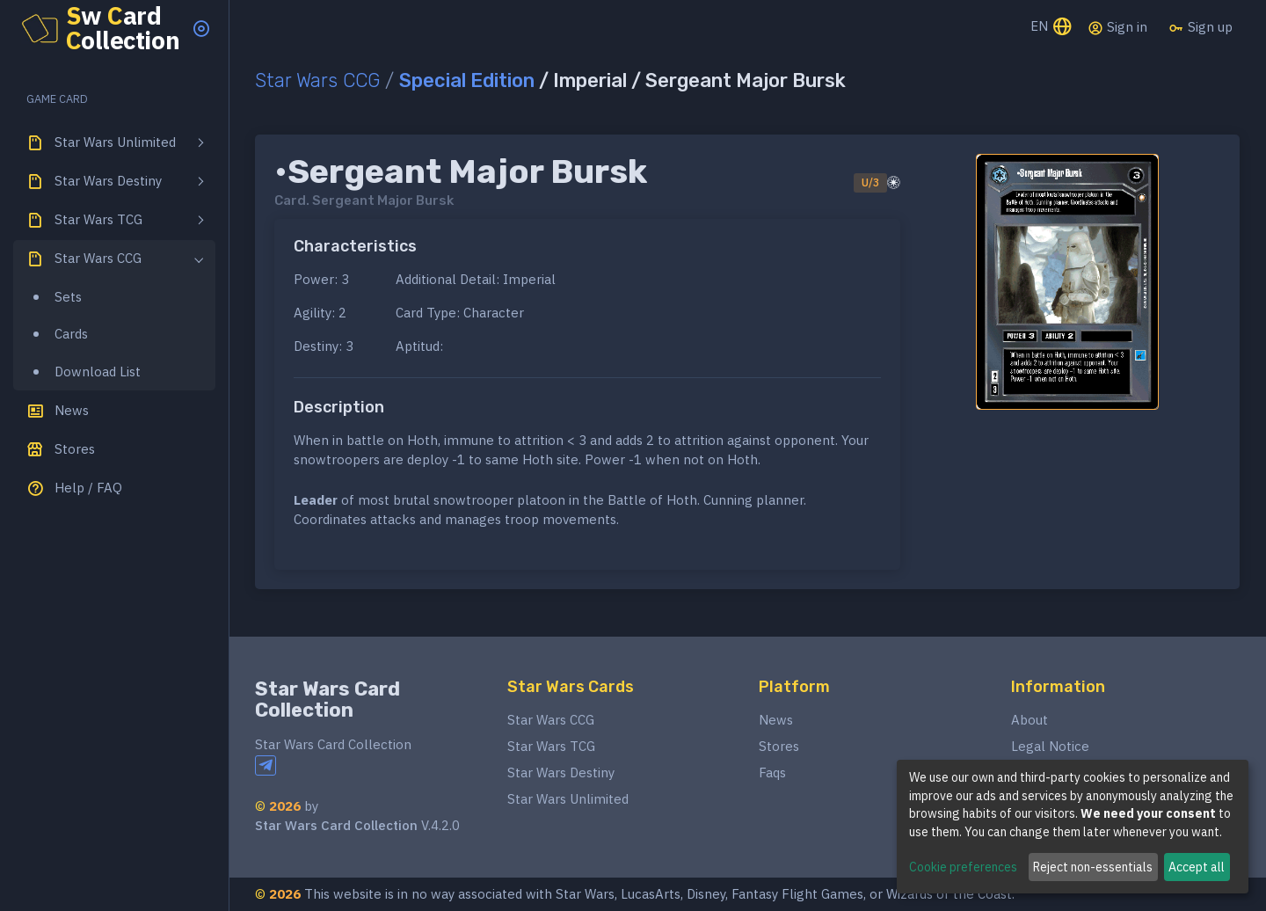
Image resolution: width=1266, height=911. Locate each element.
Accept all (1196, 867)
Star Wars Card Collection (327, 699)
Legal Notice (1050, 746)
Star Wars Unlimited (568, 799)
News (776, 719)
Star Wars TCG (551, 746)
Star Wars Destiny (561, 772)
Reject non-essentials (1093, 867)
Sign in (1117, 27)
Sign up (1200, 27)
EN (1051, 28)
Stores (779, 746)
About (1029, 719)
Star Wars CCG (317, 80)
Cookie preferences (963, 867)
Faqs (772, 772)
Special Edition (467, 80)
